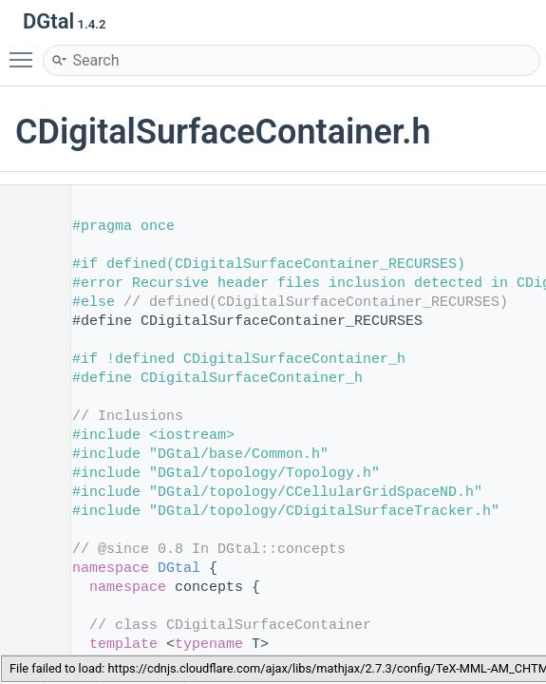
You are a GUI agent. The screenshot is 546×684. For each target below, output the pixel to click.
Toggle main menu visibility (25, 51)
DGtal (179, 568)
